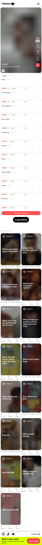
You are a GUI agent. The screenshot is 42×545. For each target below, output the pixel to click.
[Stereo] (8, 3)
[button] (33, 541)
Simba (5, 64)
